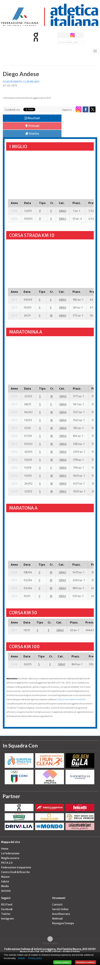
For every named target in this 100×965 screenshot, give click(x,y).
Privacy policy (35, 958)
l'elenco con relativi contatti (70, 699)
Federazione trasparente (16, 867)
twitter (66, 35)
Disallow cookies (85, 962)
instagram (72, 35)
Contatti (57, 904)
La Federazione (10, 853)
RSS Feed (6, 904)
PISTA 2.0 (7, 862)
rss (79, 35)
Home (4, 848)
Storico (32, 133)
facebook (60, 35)
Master (5, 876)
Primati (32, 126)
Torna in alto (50, 943)
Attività (6, 890)
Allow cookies (62, 962)
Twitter (6, 914)
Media (5, 886)
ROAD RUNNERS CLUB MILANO (21, 81)
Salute (5, 881)
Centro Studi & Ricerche (15, 872)
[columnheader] (14, 203)
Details (21, 958)
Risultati (32, 118)
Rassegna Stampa (63, 923)
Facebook (7, 909)
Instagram (7, 918)
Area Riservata (61, 914)
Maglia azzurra (10, 858)
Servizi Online (60, 909)
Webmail (57, 918)
